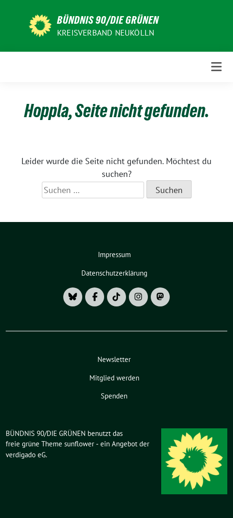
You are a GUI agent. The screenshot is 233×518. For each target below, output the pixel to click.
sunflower (79, 443)
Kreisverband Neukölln (105, 33)
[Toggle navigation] (216, 66)
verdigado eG (26, 454)
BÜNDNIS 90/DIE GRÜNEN (108, 20)
